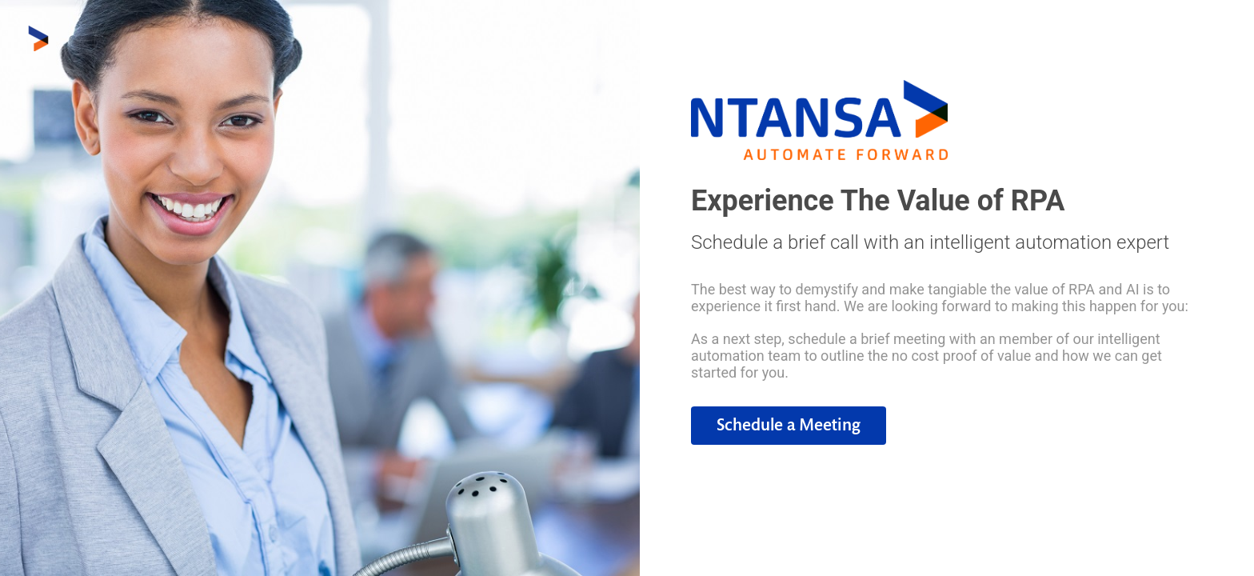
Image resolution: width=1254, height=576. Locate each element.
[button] (788, 425)
